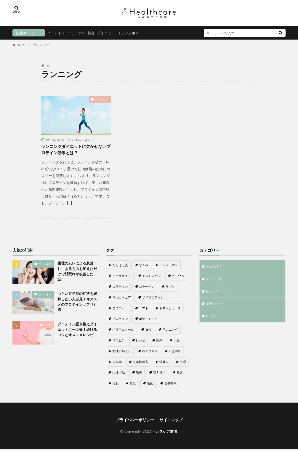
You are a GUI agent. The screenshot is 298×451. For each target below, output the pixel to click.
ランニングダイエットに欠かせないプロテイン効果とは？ (74, 150)
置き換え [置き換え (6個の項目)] (159, 374)
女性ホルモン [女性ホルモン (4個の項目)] (121, 352)
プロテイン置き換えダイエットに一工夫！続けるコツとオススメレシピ (77, 335)
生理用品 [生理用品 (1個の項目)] (118, 374)
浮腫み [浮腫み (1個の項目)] (164, 363)
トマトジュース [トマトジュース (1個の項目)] (170, 309)
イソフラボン (128, 33)
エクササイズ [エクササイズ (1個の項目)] (121, 277)
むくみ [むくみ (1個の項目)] (143, 267)
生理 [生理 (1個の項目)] (183, 363)
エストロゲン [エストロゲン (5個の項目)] (151, 277)
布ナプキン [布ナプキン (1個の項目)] (150, 352)
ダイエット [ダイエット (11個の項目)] (120, 309)
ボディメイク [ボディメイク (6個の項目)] (148, 320)
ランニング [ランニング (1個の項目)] (170, 331)
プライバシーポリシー (133, 421)
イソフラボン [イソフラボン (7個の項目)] (168, 267)
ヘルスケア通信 (165, 433)
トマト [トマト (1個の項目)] (143, 309)
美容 (91, 33)
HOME (21, 44)
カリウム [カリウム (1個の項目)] (178, 277)
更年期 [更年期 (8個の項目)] (117, 363)
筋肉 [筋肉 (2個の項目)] (139, 374)
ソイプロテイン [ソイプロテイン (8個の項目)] (153, 299)
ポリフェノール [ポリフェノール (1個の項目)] (123, 331)
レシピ (48, 327)
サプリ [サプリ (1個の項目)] (170, 288)
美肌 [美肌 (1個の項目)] (115, 385)
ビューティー (216, 294)
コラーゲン (76, 33)
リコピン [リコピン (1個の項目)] (118, 342)
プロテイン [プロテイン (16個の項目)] (120, 320)
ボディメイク (216, 307)
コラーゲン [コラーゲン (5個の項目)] (147, 288)
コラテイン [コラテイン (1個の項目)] (120, 288)
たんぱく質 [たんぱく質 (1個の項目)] (120, 267)
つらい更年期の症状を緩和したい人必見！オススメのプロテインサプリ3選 (77, 304)
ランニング (41, 45)
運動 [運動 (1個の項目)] (150, 385)
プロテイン (56, 33)
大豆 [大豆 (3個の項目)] (176, 342)
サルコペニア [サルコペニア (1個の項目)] (121, 299)
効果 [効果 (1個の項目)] (159, 342)
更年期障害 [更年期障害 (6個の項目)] (140, 363)
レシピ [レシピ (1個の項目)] (140, 342)
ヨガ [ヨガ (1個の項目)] (148, 331)
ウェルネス (45, 265)
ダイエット (106, 33)
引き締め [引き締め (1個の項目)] (175, 352)
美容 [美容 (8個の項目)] (180, 374)
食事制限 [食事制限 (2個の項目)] (170, 385)
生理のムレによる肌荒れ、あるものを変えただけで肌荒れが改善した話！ (77, 274)
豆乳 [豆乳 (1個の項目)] (133, 385)
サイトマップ (173, 421)
